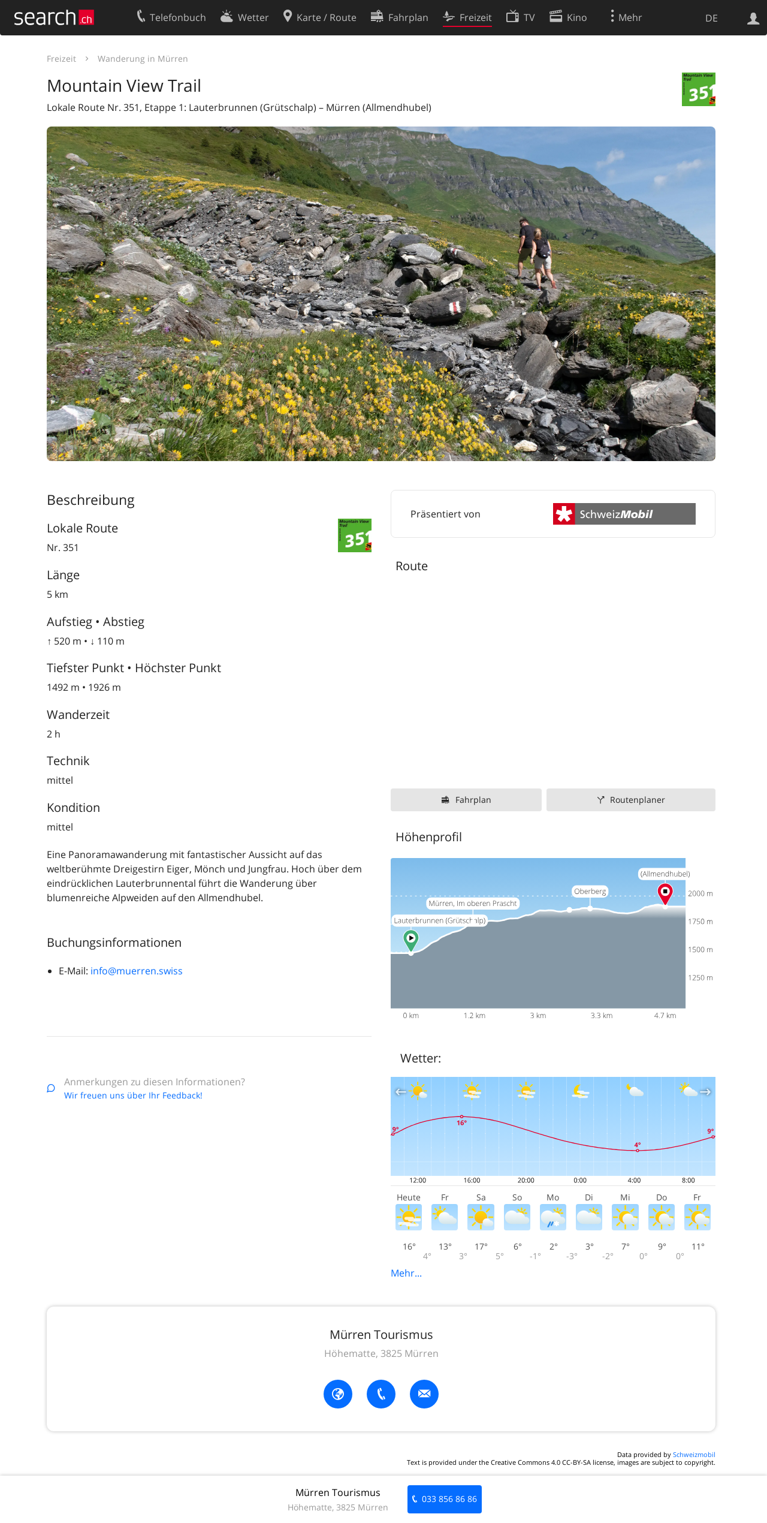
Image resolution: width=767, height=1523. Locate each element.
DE (711, 18)
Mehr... (406, 1273)
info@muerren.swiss (136, 970)
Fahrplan (473, 799)
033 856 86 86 (449, 1498)
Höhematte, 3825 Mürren (381, 1353)
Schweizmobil (694, 1454)
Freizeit (61, 58)
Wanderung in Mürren (143, 58)
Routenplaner (637, 799)
